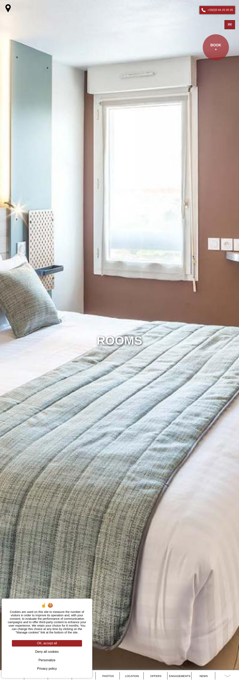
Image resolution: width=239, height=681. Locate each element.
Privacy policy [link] (47, 668)
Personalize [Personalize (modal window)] (46, 660)
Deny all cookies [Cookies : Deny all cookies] (47, 651)
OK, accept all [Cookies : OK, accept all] (47, 643)
